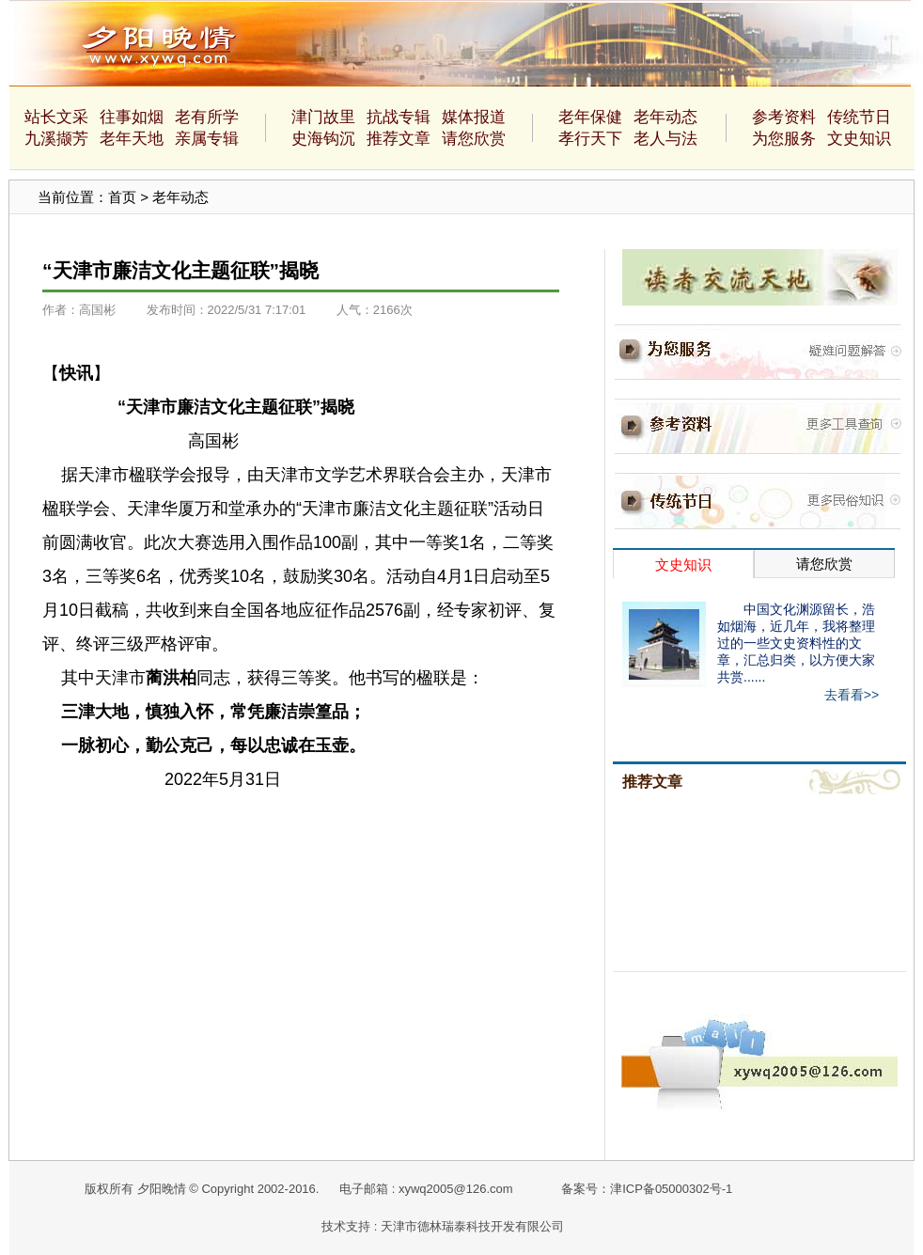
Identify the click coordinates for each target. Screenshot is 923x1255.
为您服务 (784, 139)
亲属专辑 (207, 139)
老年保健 (590, 117)
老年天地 (132, 139)
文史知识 (859, 139)
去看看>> (851, 694)
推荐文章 (398, 139)
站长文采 (56, 117)
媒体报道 (474, 117)
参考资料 (784, 117)
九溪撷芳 (56, 139)
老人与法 (665, 139)
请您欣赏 (474, 139)
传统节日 (859, 117)
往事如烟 (132, 117)
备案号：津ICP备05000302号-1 (646, 1189)
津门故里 (323, 117)
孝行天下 (590, 139)
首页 (122, 197)
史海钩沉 (323, 139)
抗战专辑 (398, 117)
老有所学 (207, 117)
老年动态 (665, 117)
